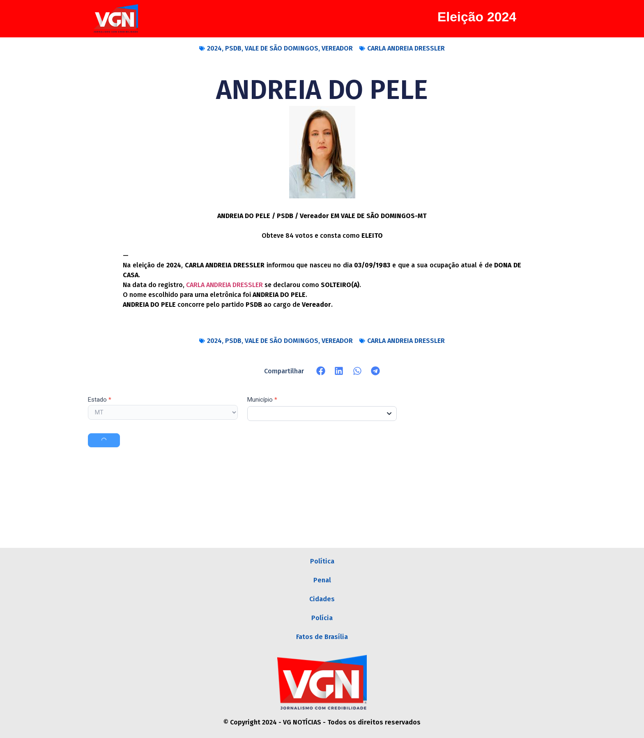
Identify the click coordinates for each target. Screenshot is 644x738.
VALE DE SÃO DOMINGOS (281, 48)
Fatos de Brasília (322, 637)
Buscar (104, 440)
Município (262, 400)
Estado (99, 400)
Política (322, 561)
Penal (322, 580)
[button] (321, 371)
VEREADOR (337, 48)
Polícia (322, 618)
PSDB (233, 48)
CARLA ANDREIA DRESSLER (406, 48)
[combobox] (322, 413)
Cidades (322, 599)
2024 (214, 48)
